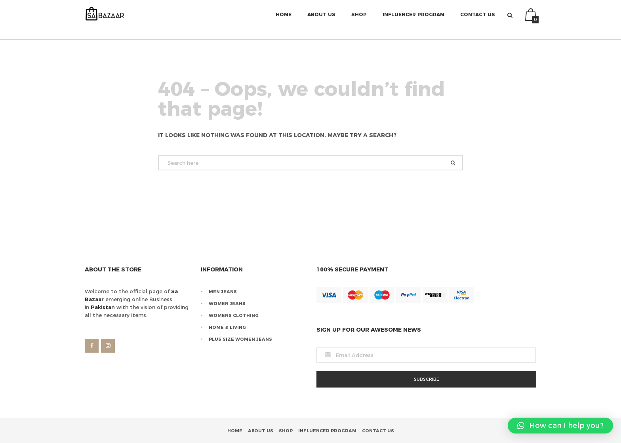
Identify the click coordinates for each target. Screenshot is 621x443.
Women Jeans (227, 303)
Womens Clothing (234, 315)
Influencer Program (413, 20)
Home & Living (227, 327)
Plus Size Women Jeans (240, 339)
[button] (560, 425)
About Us (321, 20)
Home (283, 20)
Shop (359, 20)
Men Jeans (223, 291)
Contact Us (477, 20)
